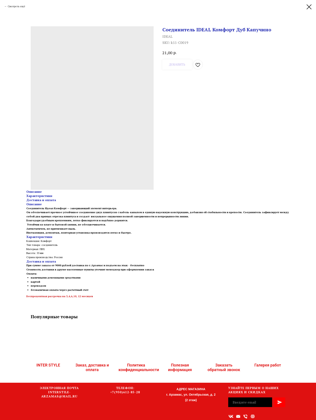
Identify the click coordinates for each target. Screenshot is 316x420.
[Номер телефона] (245, 416)
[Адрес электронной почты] (238, 416)
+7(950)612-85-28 (125, 392)
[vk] (231, 416)
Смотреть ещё (16, 6)
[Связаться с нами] (252, 416)
